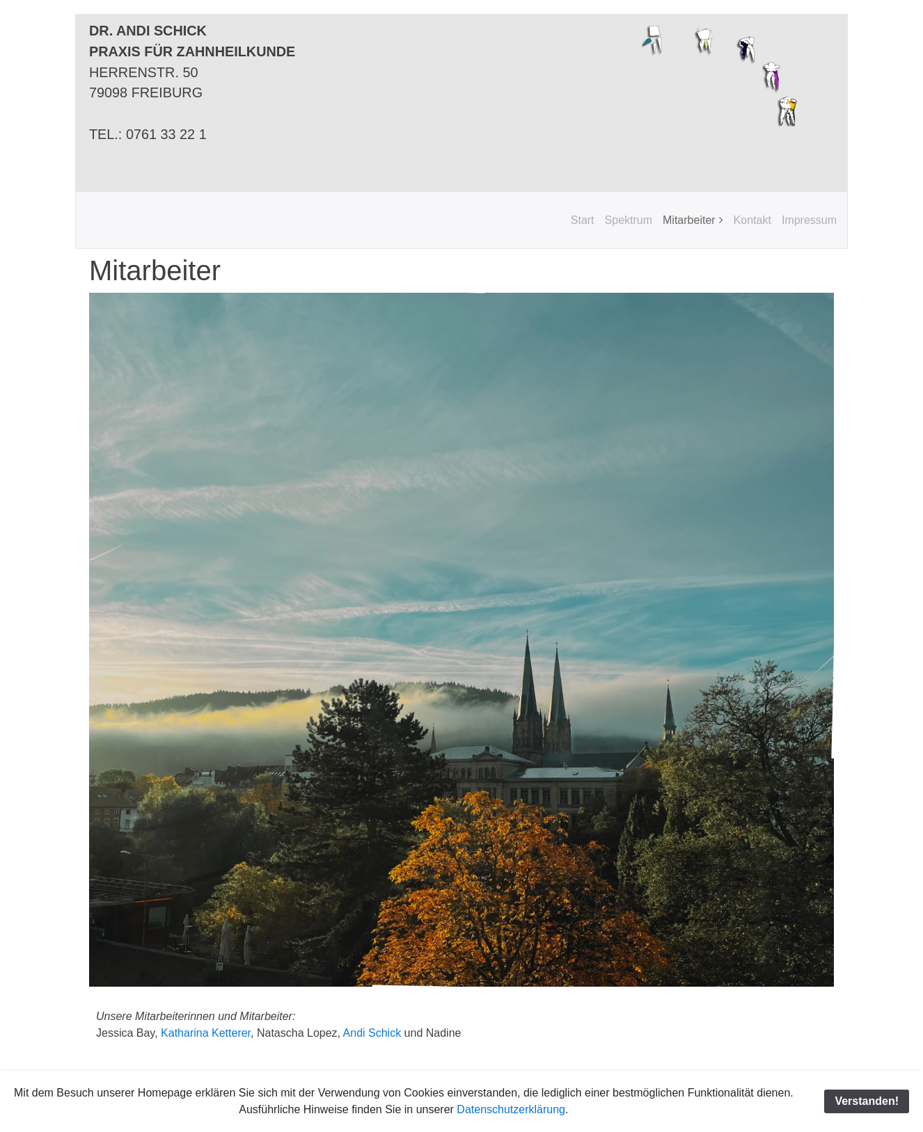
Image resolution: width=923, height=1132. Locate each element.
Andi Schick (372, 1033)
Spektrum (628, 220)
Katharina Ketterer (206, 1033)
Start (582, 220)
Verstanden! (867, 1101)
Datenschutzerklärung (511, 1109)
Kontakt (752, 220)
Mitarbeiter (689, 220)
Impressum (809, 220)
